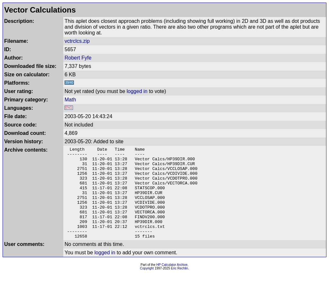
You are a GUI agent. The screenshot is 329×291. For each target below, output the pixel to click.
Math (70, 99)
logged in (137, 91)
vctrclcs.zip (77, 41)
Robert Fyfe (78, 58)
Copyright (147, 286)
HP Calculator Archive (172, 283)
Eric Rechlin (179, 286)
